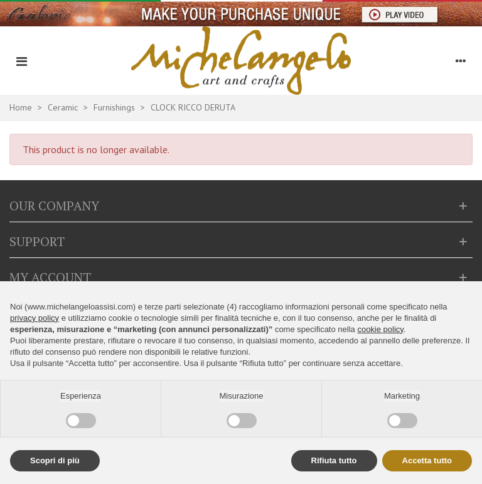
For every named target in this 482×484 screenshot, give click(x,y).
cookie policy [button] (380, 329)
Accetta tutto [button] (427, 460)
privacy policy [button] (34, 318)
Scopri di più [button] (55, 460)
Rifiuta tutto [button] (334, 460)
